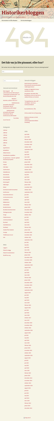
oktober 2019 (28, 287)
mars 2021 (27, 250)
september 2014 (29, 385)
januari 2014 (27, 405)
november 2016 (28, 325)
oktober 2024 (28, 169)
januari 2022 (27, 230)
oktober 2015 (28, 353)
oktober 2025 (28, 147)
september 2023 (29, 192)
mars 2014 (27, 400)
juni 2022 (27, 217)
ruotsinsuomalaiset (7, 220)
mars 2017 (27, 320)
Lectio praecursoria (8, 197)
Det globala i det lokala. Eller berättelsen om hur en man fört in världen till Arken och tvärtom (33, 95)
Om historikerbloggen (26, 20)
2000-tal (5, 142)
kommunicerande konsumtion (10, 189)
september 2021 (29, 240)
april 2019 (27, 300)
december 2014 (28, 378)
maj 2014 (27, 395)
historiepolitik (6, 179)
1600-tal (5, 132)
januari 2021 (27, 255)
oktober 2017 (28, 317)
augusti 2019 (28, 292)
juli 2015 (26, 360)
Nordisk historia (7, 207)
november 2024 (28, 167)
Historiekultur (6, 177)
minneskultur (6, 204)
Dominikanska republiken (9, 155)
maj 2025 (27, 152)
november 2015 (28, 350)
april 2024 (27, 177)
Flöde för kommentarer (8, 252)
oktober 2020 (28, 262)
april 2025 (27, 154)
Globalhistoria (6, 172)
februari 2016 (28, 345)
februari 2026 (28, 139)
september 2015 (29, 355)
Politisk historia (7, 217)
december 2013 (28, 408)
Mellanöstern (6, 202)
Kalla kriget (6, 184)
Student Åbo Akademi (8, 230)
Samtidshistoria (7, 225)
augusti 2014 (28, 388)
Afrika (4, 145)
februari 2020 (28, 277)
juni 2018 (27, 310)
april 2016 (27, 340)
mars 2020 (27, 275)
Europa (5, 162)
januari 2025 (27, 162)
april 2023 (27, 199)
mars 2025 (27, 157)
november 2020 (28, 260)
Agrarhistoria (6, 147)
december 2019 (28, 282)
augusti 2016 (28, 333)
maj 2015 (27, 365)
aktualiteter (6, 150)
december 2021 (28, 232)
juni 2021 (27, 242)
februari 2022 (28, 227)
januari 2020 (27, 280)
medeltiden (6, 199)
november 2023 (28, 187)
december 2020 (28, 257)
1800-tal (5, 137)
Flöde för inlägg (7, 250)
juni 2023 (27, 194)
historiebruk (6, 174)
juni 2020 (27, 270)
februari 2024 (28, 182)
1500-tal (5, 130)
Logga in (5, 247)
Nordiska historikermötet (9, 209)
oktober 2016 (28, 327)
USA (4, 237)
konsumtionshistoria (8, 194)
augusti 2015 (28, 358)
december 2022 (28, 209)
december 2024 (28, 164)
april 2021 (27, 247)
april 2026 (27, 134)
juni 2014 (27, 393)
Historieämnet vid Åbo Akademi (9, 20)
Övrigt (4, 214)
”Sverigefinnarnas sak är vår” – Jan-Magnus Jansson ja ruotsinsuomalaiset (32, 102)
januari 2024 (27, 184)
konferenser (6, 192)
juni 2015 (27, 363)
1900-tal (5, 140)
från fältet (5, 167)
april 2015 (27, 368)
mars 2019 (27, 302)
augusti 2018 (28, 307)
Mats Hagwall (6, 91)
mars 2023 (27, 202)
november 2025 (28, 144)
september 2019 (29, 290)
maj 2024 (27, 174)
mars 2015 (27, 370)
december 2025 (28, 142)
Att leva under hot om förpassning (33, 113)
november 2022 (28, 212)
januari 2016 (27, 348)
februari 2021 (28, 252)
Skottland (5, 227)
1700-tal (5, 135)
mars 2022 (27, 225)
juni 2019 (27, 295)
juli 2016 (26, 335)
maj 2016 (27, 338)
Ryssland (5, 222)
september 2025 (29, 149)
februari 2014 (28, 403)
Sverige (5, 232)
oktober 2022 (28, 214)
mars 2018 (27, 315)
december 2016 (28, 322)
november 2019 (28, 285)
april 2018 (27, 312)
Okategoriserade (7, 212)
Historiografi (6, 182)
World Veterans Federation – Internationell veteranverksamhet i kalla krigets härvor (33, 85)
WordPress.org (7, 255)
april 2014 (27, 398)
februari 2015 (28, 373)
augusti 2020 (28, 267)
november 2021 (28, 235)
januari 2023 (27, 207)
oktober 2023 (28, 189)
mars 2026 (27, 137)
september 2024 (29, 172)
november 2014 (28, 380)
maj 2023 (27, 197)
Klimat (4, 187)
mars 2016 (27, 343)
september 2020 (29, 265)
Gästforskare (6, 169)
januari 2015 (27, 375)
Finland (5, 164)
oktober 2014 (28, 383)
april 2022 (27, 222)
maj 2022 (27, 220)
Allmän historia (6, 153)
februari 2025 (28, 159)
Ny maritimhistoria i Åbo (30, 109)
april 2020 (27, 272)
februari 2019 (28, 305)
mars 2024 (27, 179)
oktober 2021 (28, 237)
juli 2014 (26, 390)
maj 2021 (27, 245)
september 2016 (29, 330)
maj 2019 (27, 297)
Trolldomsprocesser (8, 235)
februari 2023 (28, 204)
